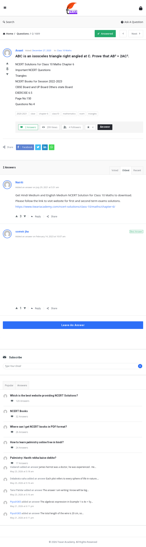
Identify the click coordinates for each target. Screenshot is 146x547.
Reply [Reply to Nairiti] (36, 216)
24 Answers (19, 447)
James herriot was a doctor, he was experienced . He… (67, 467)
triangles (92, 113)
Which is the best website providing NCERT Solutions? (44, 395)
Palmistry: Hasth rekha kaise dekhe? (33, 457)
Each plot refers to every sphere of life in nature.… (72, 478)
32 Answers (19, 416)
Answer (105, 126)
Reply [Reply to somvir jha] (36, 308)
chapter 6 (43, 113)
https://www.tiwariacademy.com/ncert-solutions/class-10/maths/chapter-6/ (65, 206)
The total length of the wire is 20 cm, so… (62, 513)
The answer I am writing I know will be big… (66, 490)
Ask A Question (132, 22)
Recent (137, 170)
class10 (55, 113)
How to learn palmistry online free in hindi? (37, 442)
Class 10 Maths (64, 50)
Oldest (125, 170)
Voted (115, 170)
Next (136, 33)
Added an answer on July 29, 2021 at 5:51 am (37, 187)
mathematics (69, 113)
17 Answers (19, 463)
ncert (82, 113)
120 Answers (19, 401)
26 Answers (19, 432)
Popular (9, 385)
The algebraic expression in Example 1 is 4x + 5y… (66, 501)
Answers (22, 385)
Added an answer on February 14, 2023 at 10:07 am (40, 236)
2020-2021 (22, 113)
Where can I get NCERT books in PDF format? (38, 426)
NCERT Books (19, 411)
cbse (33, 113)
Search (8, 22)
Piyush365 (15, 501)
